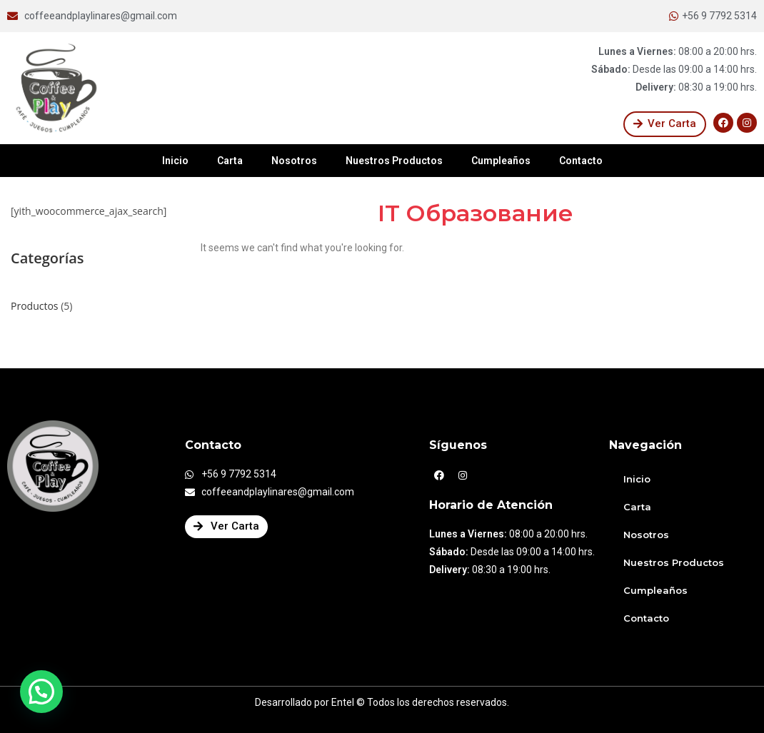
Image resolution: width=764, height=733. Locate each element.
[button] (664, 124)
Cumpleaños (501, 160)
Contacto (581, 160)
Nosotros (294, 160)
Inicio (175, 160)
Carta (230, 160)
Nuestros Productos (394, 160)
